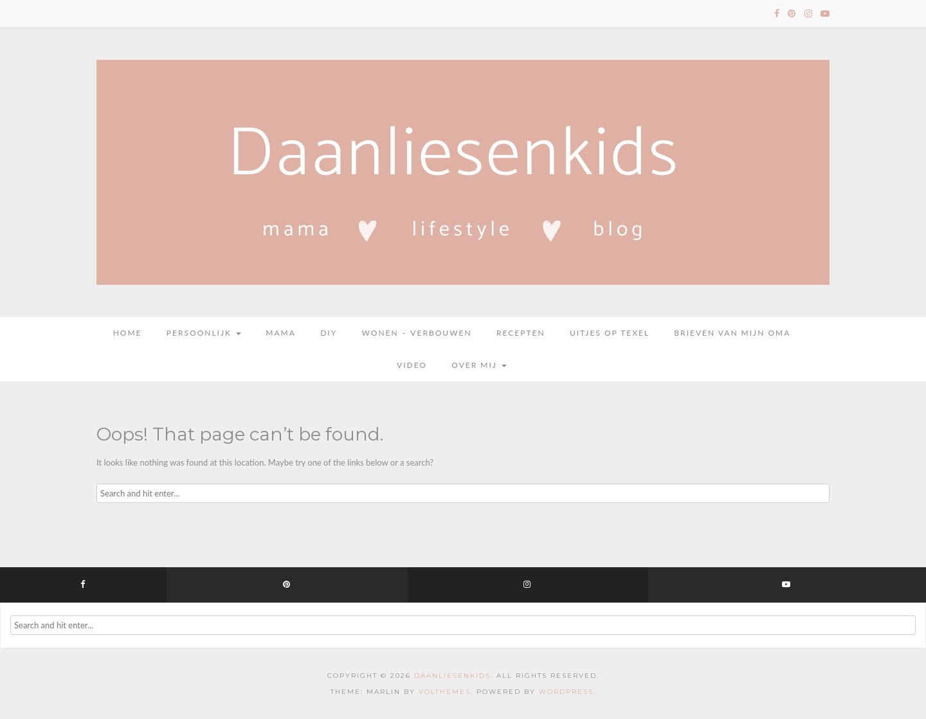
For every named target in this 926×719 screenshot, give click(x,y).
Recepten (520, 333)
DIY (328, 333)
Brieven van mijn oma (732, 333)
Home (127, 333)
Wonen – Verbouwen (417, 333)
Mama (281, 333)
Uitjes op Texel (609, 333)
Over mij (479, 365)
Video (412, 365)
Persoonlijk (204, 333)
